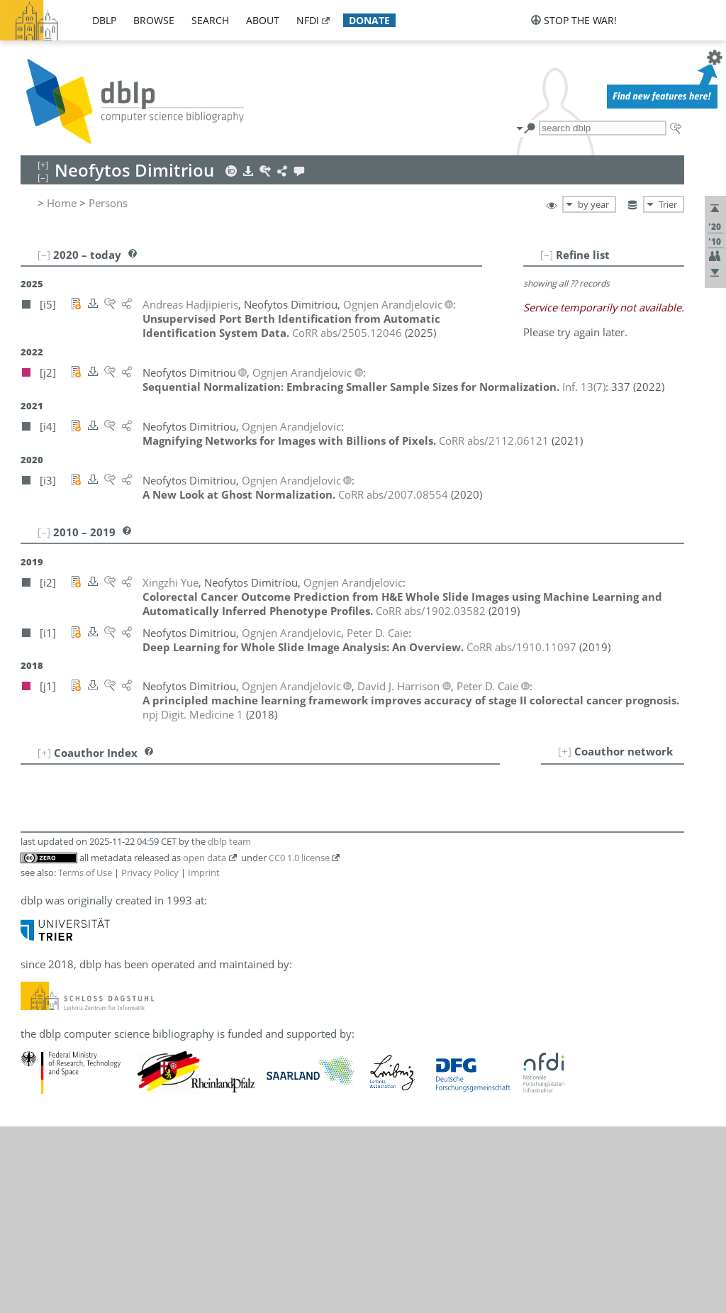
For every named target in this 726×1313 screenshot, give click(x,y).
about (262, 20)
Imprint (204, 872)
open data (204, 857)
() (583, 387)
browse (153, 20)
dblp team (229, 841)
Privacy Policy (150, 872)
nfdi (307, 20)
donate (369, 20)
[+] (564, 751)
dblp (104, 20)
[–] (546, 255)
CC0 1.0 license (299, 857)
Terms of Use (85, 872)
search (210, 20)
